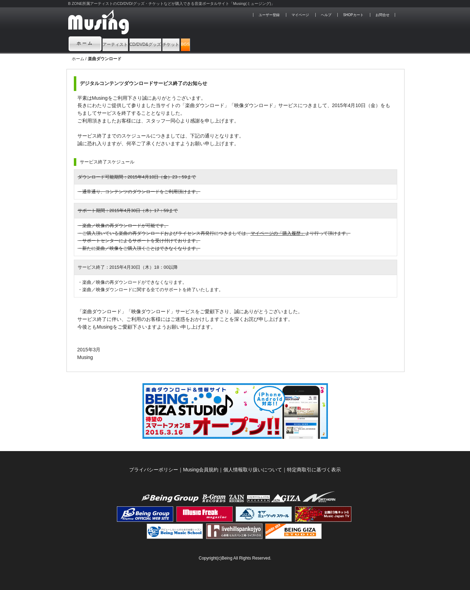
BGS (269, 43)
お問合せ (383, 15)
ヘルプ (326, 15)
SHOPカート (353, 15)
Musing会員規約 (200, 469)
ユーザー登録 (269, 15)
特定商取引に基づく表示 (314, 469)
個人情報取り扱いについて (252, 469)
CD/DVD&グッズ (183, 43)
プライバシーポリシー (153, 469)
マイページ (300, 15)
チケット (235, 43)
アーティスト (127, 43)
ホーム (85, 43)
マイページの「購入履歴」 (278, 233)
